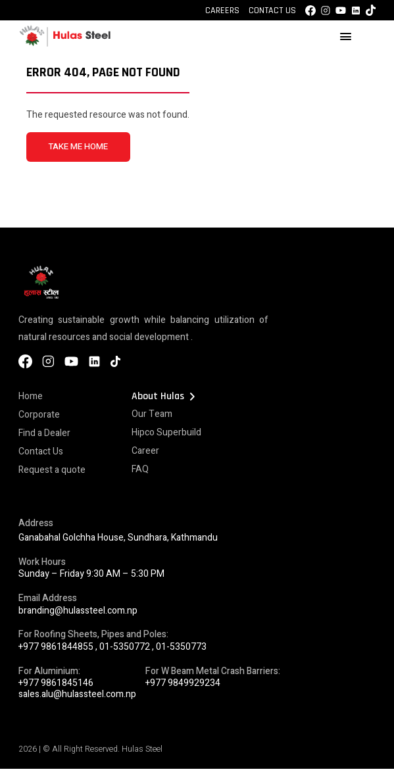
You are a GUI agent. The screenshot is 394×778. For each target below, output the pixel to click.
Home (30, 396)
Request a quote (52, 470)
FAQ (140, 469)
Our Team (152, 414)
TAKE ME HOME (78, 146)
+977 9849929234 (182, 683)
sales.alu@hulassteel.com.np (77, 694)
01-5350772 (124, 647)
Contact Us (272, 10)
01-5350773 (181, 647)
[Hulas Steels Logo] (64, 44)
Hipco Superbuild (166, 432)
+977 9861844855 (55, 647)
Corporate (39, 415)
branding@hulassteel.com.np (77, 611)
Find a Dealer (44, 433)
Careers (222, 10)
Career (145, 451)
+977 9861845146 (55, 683)
